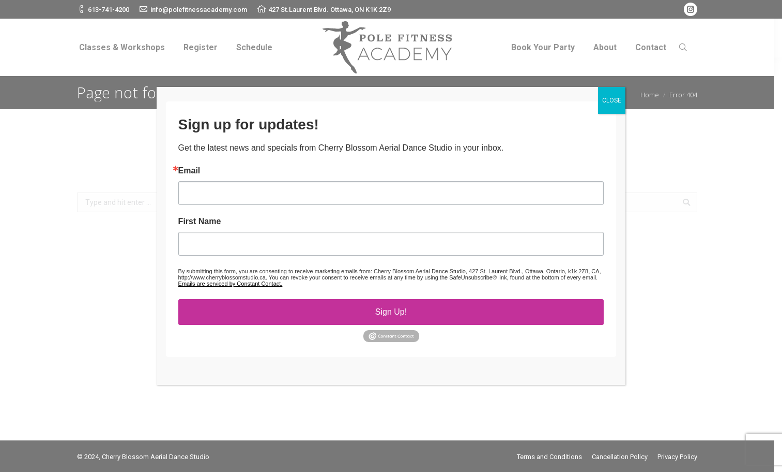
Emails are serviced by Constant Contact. (230, 284)
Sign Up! (391, 311)
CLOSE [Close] (611, 100)
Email (189, 171)
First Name (199, 221)
